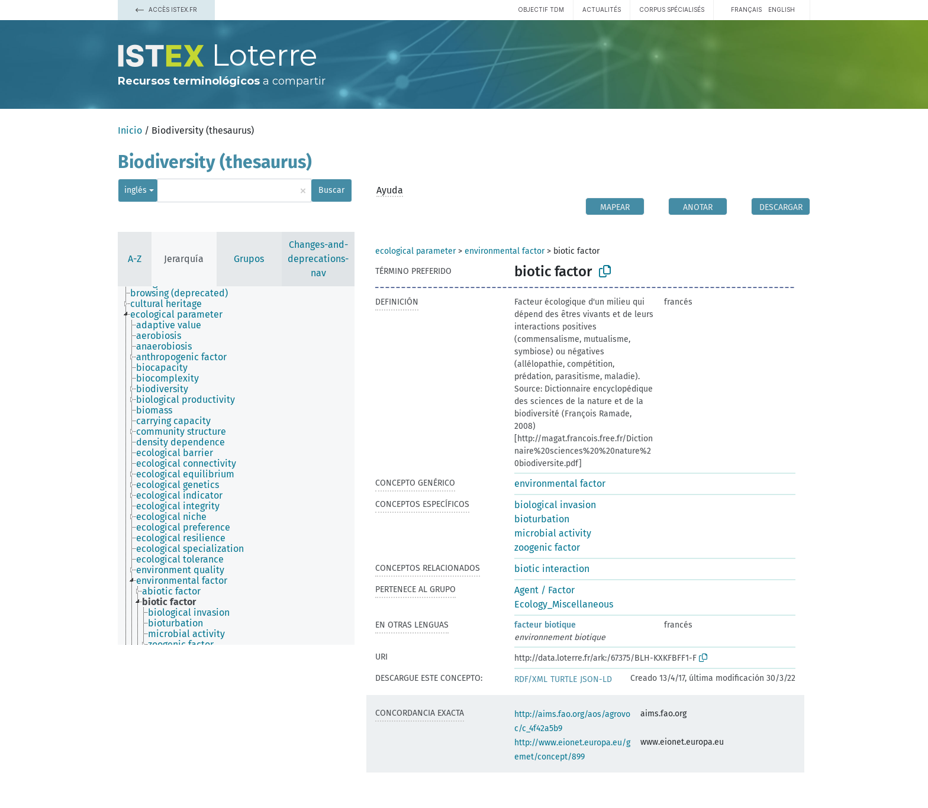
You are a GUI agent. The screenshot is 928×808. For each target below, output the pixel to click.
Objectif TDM (541, 9)
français (746, 9)
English (781, 9)
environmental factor (504, 251)
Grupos (249, 258)
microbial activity (552, 533)
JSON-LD (596, 679)
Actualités (601, 9)
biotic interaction (551, 568)
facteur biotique (545, 625)
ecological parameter (415, 251)
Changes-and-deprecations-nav (318, 259)
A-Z (134, 258)
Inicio (130, 130)
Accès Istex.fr (166, 9)
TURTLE (563, 679)
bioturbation (541, 519)
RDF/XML (530, 679)
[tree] (236, 465)
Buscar (331, 190)
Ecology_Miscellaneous (563, 604)
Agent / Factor (544, 590)
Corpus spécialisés (671, 9)
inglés (135, 190)
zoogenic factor (547, 547)
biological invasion (555, 504)
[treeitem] (184, 293)
